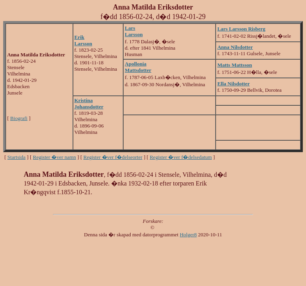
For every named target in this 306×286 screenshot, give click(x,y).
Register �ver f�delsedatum (181, 157)
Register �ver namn (54, 157)
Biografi (18, 118)
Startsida (17, 157)
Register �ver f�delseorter (112, 157)
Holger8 (188, 235)
